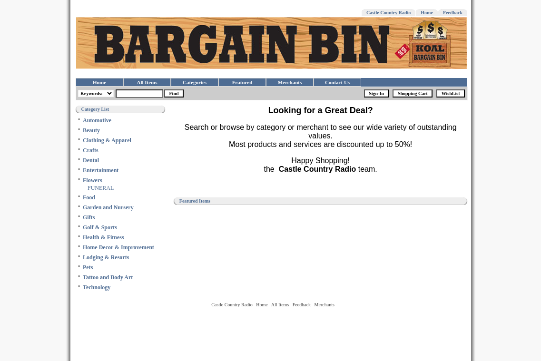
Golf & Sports (100, 227)
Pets (88, 267)
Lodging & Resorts (106, 257)
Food (89, 197)
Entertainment (100, 170)
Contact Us (337, 82)
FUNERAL (101, 188)
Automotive (97, 120)
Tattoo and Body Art (108, 277)
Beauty (91, 130)
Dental (91, 160)
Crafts (90, 150)
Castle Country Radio (388, 12)
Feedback (452, 12)
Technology (96, 287)
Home (427, 12)
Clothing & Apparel (107, 140)
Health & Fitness (103, 237)
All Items (147, 82)
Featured (242, 82)
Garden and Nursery (108, 207)
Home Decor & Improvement (118, 247)
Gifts (89, 217)
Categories (195, 82)
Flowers (92, 180)
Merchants (290, 82)
